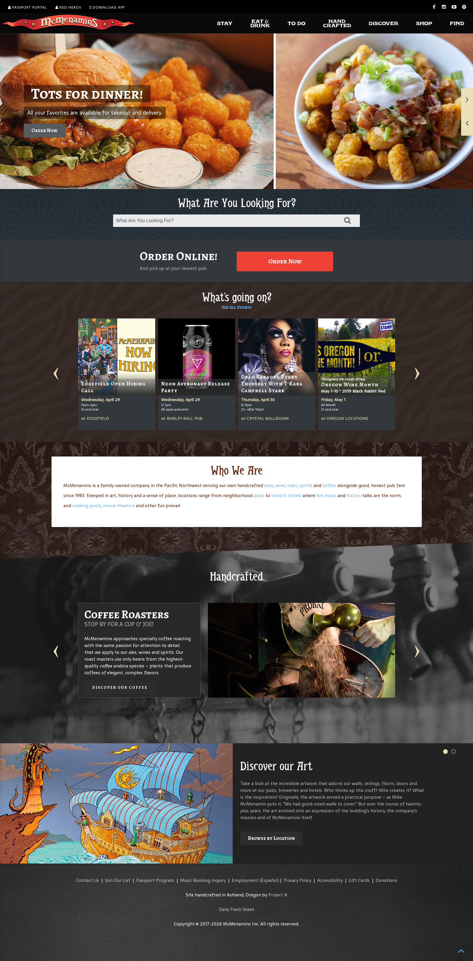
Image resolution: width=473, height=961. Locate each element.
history (354, 495)
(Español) (269, 880)
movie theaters (119, 505)
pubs (259, 495)
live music (326, 495)
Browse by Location (271, 838)
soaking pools (86, 505)
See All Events (237, 307)
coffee (329, 485)
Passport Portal (27, 7)
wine (280, 485)
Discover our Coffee (119, 687)
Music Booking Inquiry (203, 880)
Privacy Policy (297, 880)
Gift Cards (359, 880)
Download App (107, 7)
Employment (245, 880)
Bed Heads (68, 7)
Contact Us (87, 880)
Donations (386, 880)
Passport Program (155, 880)
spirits (305, 485)
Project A (277, 894)
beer (268, 485)
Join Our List (117, 880)
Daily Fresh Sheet (236, 909)
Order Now (44, 130)
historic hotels (286, 495)
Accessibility (330, 880)
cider (292, 485)
